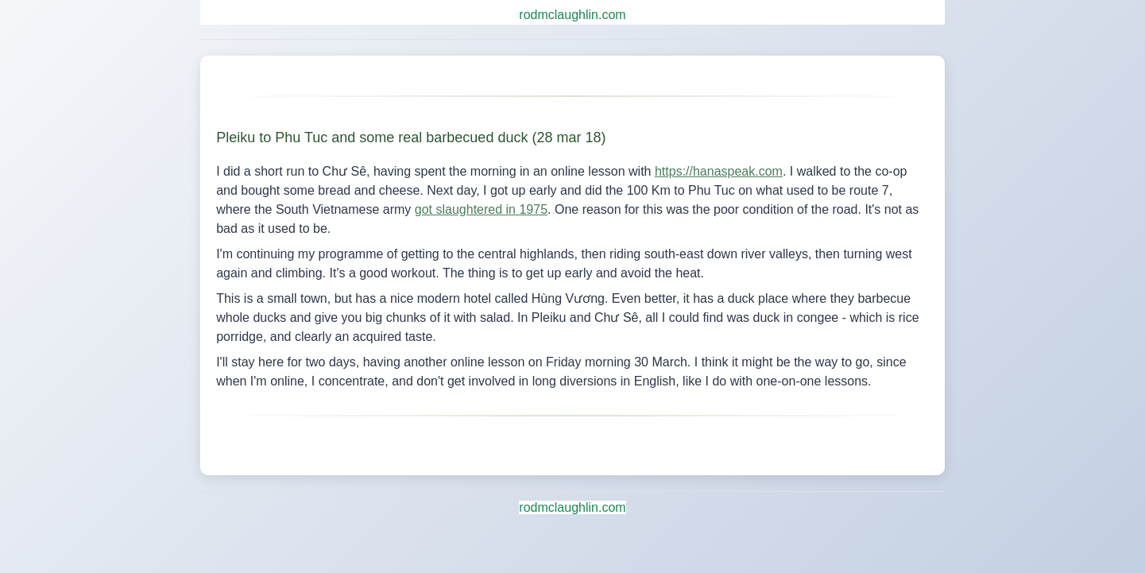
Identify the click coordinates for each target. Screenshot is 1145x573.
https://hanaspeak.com (719, 171)
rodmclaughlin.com (572, 14)
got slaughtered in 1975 (481, 209)
